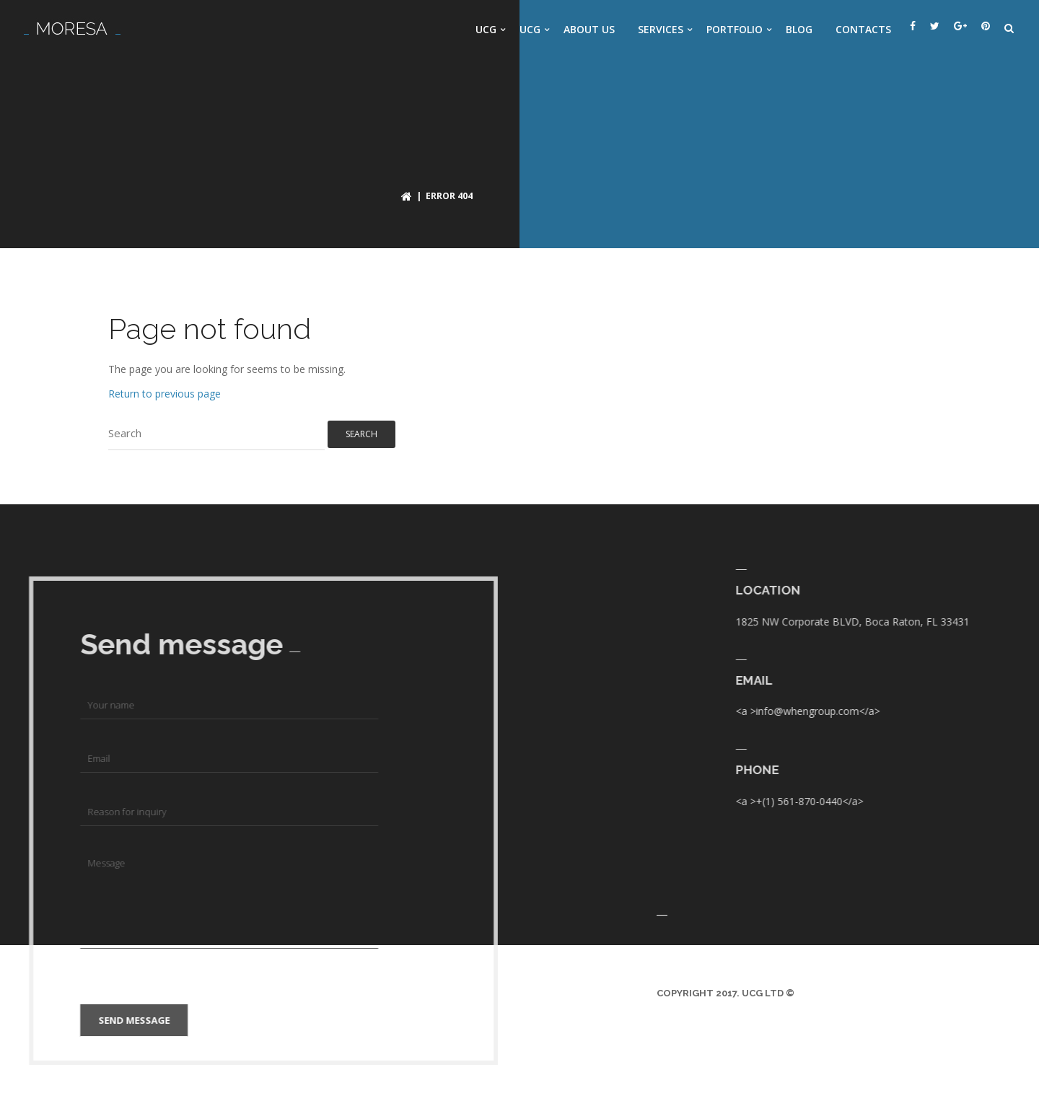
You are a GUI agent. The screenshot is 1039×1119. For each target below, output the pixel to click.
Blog (799, 29)
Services (660, 29)
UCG (485, 29)
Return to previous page (164, 393)
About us (589, 29)
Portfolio (734, 29)
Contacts (863, 29)
